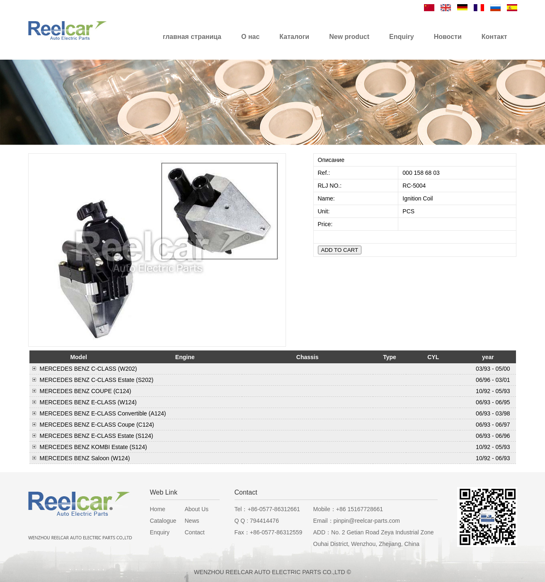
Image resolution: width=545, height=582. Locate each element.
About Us (197, 509)
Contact (195, 532)
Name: (327, 198)
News (192, 520)
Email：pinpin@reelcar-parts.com (356, 520)
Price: (326, 224)
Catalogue (163, 520)
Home (157, 509)
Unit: (325, 211)
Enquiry (160, 532)
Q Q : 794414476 (257, 520)
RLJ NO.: (330, 185)
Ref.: (325, 172)
